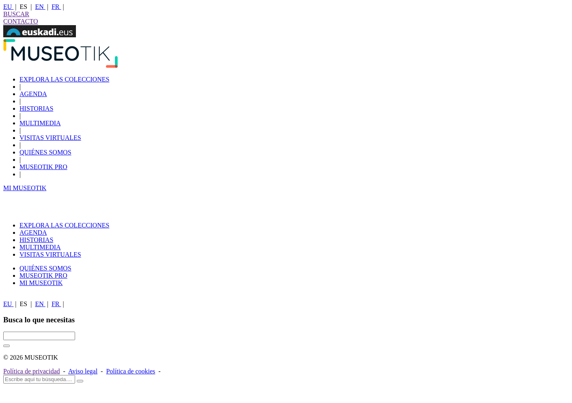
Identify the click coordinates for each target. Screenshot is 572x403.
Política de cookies (130, 371)
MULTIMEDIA (40, 123)
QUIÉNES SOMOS (45, 152)
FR (56, 6)
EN (40, 6)
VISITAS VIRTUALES (50, 137)
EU (8, 6)
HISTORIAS (36, 108)
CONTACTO (20, 21)
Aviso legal (82, 371)
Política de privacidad (31, 371)
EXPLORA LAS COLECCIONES (64, 79)
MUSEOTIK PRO (43, 166)
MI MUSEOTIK (24, 187)
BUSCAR (16, 14)
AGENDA (33, 93)
